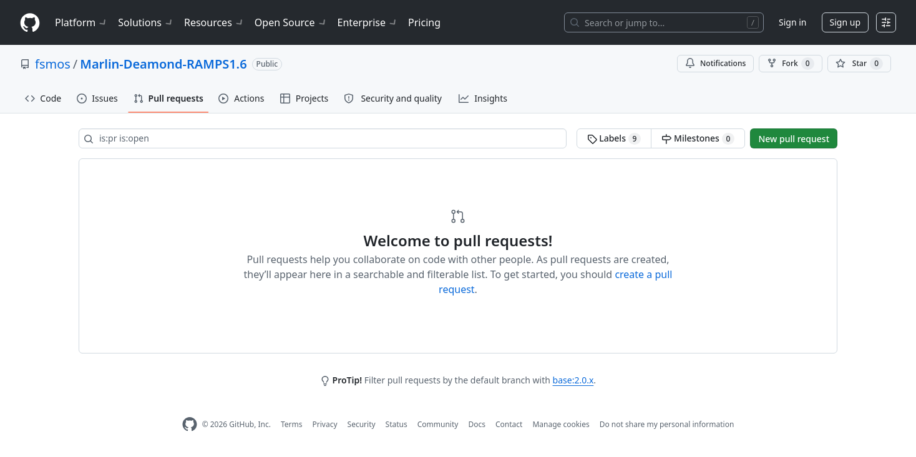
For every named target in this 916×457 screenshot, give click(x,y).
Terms (292, 424)
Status (396, 424)
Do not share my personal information (667, 424)
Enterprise (368, 22)
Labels (614, 138)
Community (438, 424)
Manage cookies (560, 424)
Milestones (697, 138)
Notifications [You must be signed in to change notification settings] (715, 63)
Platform (81, 22)
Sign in (792, 22)
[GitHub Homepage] (189, 424)
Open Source (291, 22)
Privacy (325, 424)
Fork (790, 63)
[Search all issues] (323, 138)
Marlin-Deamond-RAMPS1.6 (163, 63)
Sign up (845, 22)
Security (362, 424)
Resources (214, 22)
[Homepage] (30, 22)
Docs (476, 424)
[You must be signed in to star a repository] (859, 63)
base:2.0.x (573, 380)
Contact (508, 424)
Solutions (146, 22)
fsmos (53, 63)
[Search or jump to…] (664, 22)
